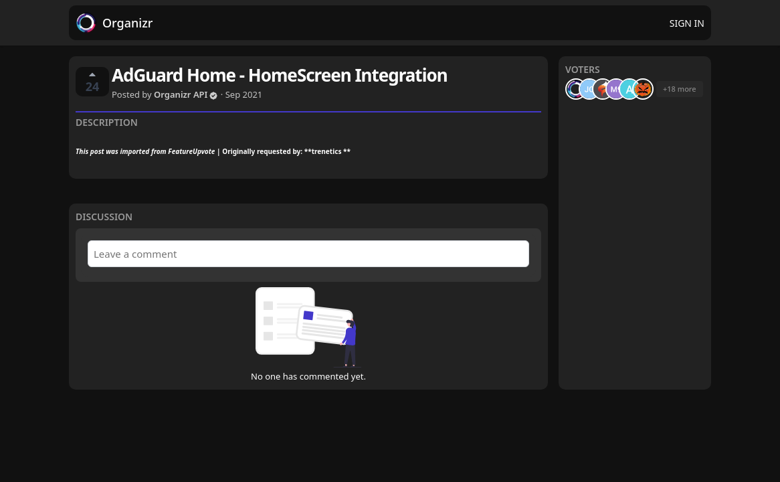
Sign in (687, 23)
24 (93, 81)
